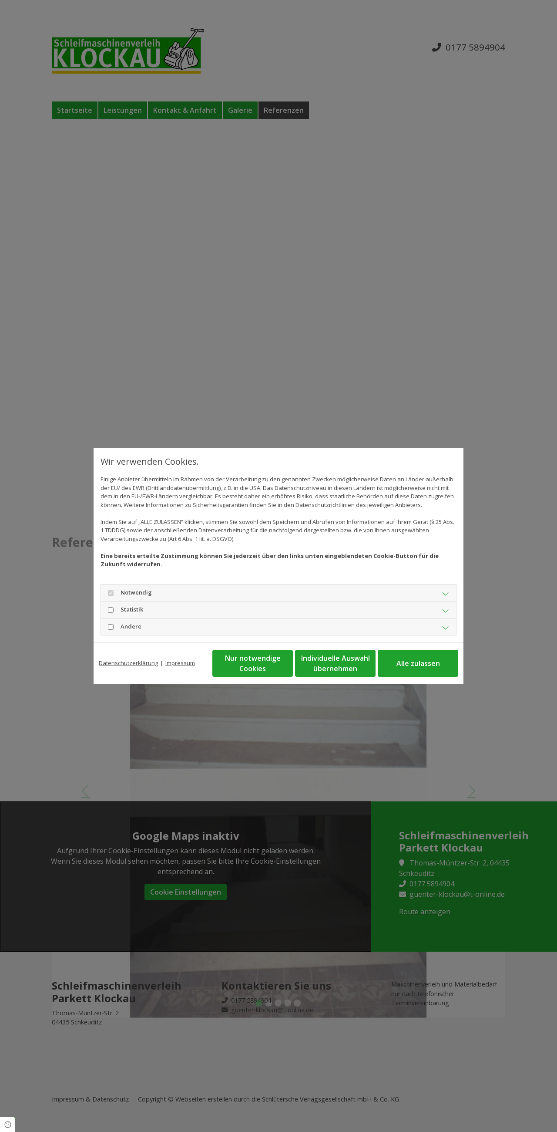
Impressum (180, 663)
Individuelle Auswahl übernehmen (335, 663)
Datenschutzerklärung (128, 663)
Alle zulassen (418, 663)
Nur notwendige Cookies (253, 663)
